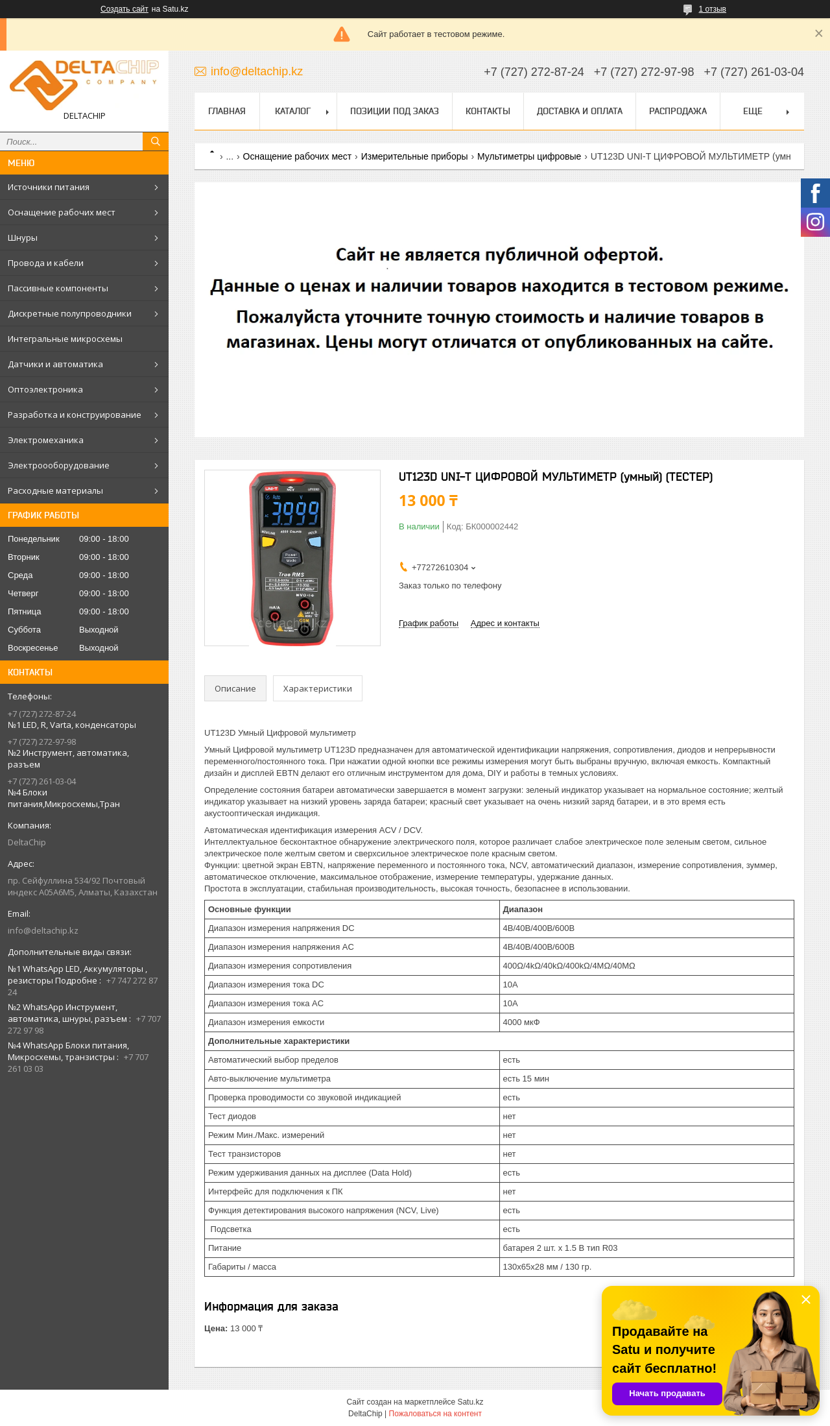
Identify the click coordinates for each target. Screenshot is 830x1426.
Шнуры (23, 237)
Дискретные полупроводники (70, 313)
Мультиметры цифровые (529, 156)
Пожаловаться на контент (435, 1413)
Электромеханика (46, 440)
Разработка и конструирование (74, 414)
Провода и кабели (46, 263)
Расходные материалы (55, 490)
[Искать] (156, 141)
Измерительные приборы (414, 156)
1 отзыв (712, 9)
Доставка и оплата (579, 111)
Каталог (293, 111)
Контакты (488, 111)
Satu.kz (470, 1402)
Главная (227, 111)
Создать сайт (124, 9)
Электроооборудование (59, 465)
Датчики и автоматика (55, 364)
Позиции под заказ (394, 111)
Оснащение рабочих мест (61, 212)
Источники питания (48, 187)
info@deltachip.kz (43, 930)
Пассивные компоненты (58, 288)
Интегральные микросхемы (65, 338)
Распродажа (678, 111)
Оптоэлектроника (45, 389)
